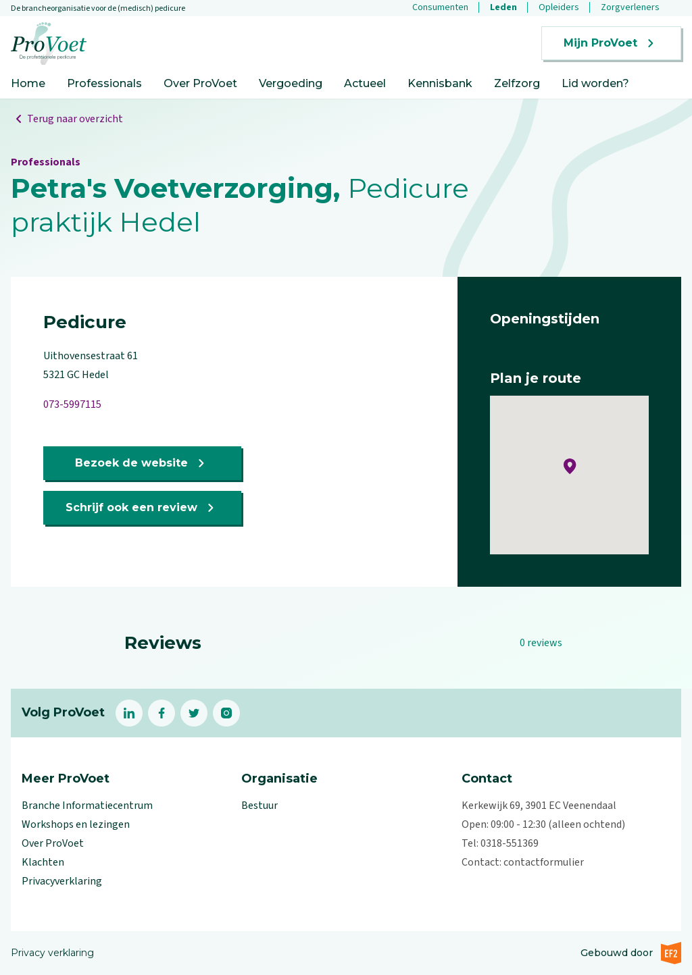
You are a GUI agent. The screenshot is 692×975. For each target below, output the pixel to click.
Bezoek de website (142, 463)
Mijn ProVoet (611, 43)
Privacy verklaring (52, 953)
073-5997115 (72, 404)
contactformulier (543, 862)
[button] (570, 466)
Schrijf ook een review (142, 508)
